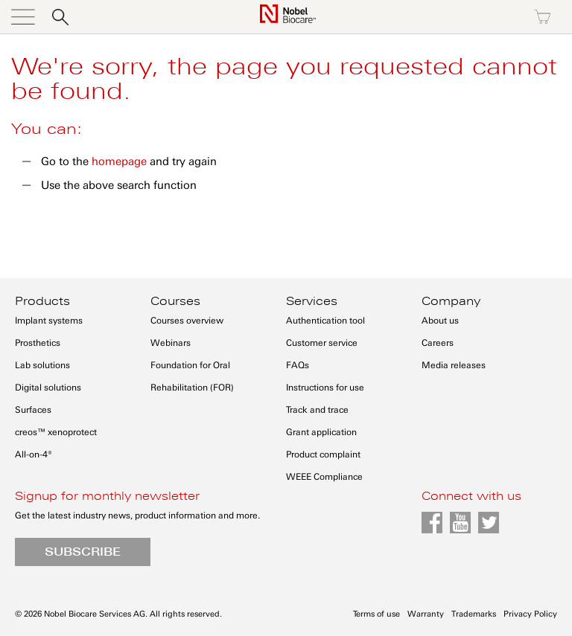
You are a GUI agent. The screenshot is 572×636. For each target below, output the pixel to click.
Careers (438, 343)
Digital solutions (48, 387)
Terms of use (376, 614)
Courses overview (186, 320)
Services (311, 301)
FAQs (297, 365)
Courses (175, 301)
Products (42, 301)
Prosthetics (37, 343)
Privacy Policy (530, 614)
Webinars (170, 343)
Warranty (425, 614)
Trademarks (473, 614)
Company (451, 301)
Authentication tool (325, 320)
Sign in (414, 17)
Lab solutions (42, 365)
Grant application (321, 432)
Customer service (322, 343)
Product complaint (323, 454)
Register (478, 17)
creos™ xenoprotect (56, 432)
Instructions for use (325, 387)
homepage (119, 161)
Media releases (454, 365)
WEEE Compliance (324, 477)
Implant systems (49, 320)
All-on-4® (33, 454)
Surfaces (33, 410)
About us (440, 320)
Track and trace (317, 410)
